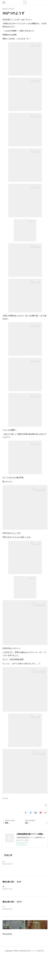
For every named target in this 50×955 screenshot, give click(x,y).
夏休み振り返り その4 (11, 882)
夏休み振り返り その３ (12, 902)
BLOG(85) (5, 798)
